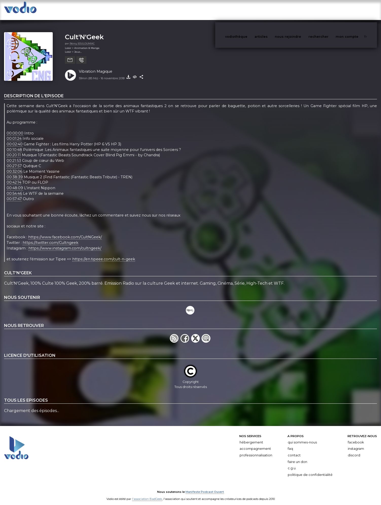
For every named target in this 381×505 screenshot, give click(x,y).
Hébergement (251, 437)
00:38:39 (15, 172)
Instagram (356, 443)
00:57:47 (14, 193)
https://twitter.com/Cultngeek (50, 237)
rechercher (328, 10)
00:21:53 (14, 155)
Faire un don (297, 457)
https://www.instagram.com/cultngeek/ (64, 243)
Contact (294, 450)
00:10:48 (14, 144)
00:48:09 (15, 183)
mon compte (355, 10)
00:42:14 (14, 177)
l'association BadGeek (147, 494)
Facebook (356, 437)
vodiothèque (248, 10)
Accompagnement (255, 443)
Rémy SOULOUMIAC (82, 38)
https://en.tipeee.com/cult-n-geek (103, 254)
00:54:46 (14, 188)
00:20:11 (14, 150)
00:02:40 (15, 139)
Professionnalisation (256, 450)
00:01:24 (14, 133)
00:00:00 (15, 128)
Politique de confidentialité (310, 470)
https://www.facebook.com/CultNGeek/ (65, 232)
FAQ (290, 443)
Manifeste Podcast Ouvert (205, 487)
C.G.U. (292, 463)
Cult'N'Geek (84, 32)
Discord (354, 450)
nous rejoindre (298, 10)
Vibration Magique (95, 66)
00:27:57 (14, 161)
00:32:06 (14, 166)
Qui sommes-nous (302, 437)
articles (272, 10)
